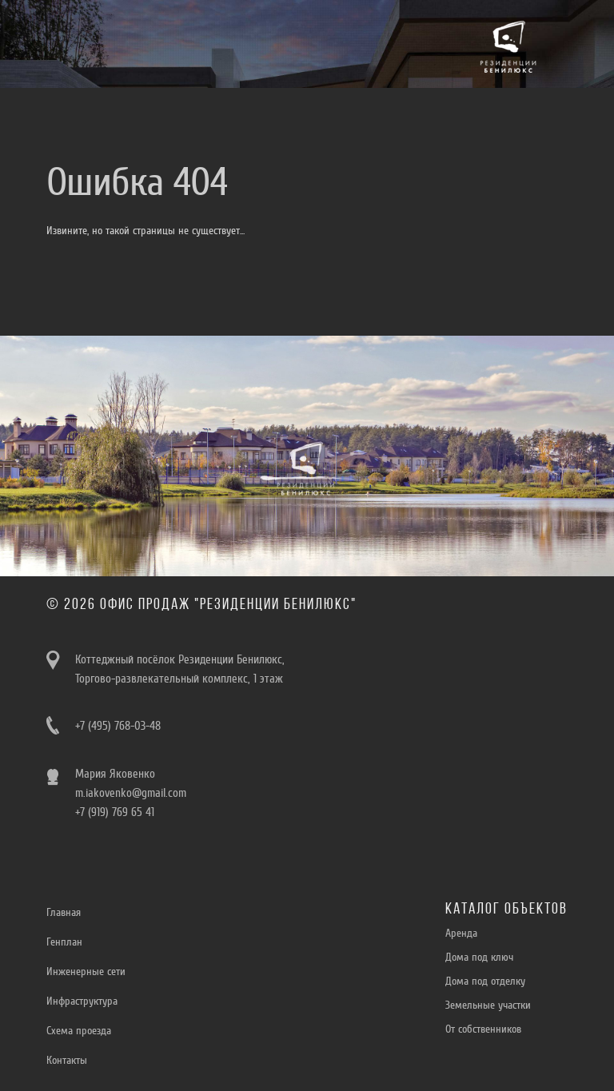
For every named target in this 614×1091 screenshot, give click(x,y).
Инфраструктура (82, 1001)
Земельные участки (488, 1005)
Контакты (66, 1060)
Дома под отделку (485, 981)
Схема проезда (78, 1031)
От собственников (483, 1029)
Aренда (461, 933)
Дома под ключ (479, 957)
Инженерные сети (86, 972)
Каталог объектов (506, 910)
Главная (63, 912)
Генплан (64, 942)
